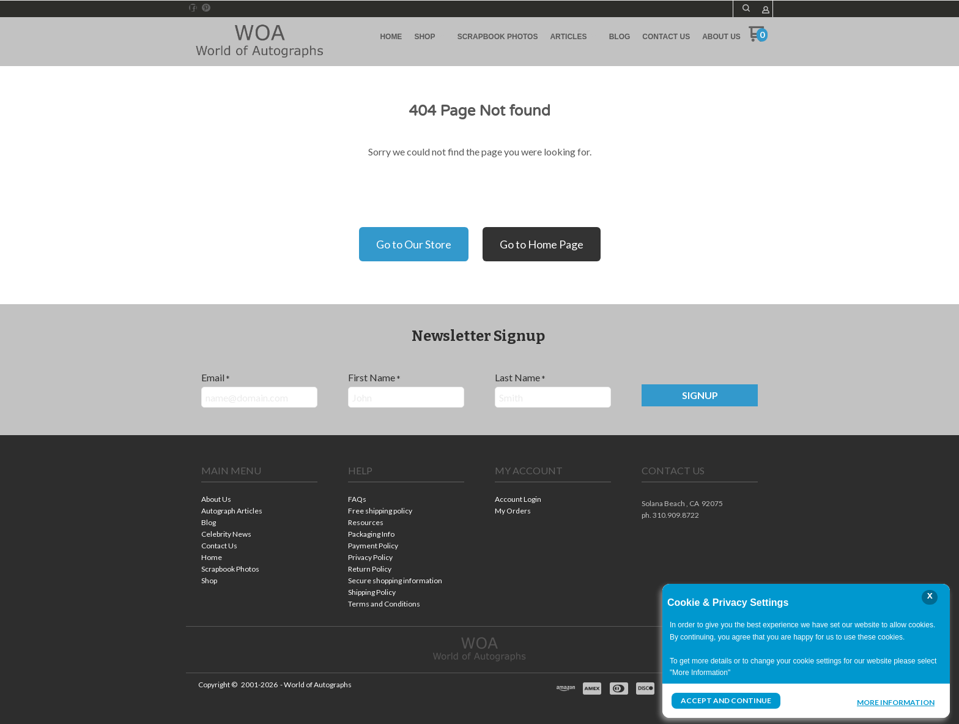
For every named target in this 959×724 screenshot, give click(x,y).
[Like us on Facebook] (193, 8)
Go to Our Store (413, 244)
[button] (746, 8)
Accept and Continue (726, 700)
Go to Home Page (541, 244)
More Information (896, 702)
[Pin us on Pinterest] (206, 8)
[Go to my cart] (758, 38)
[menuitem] (391, 37)
